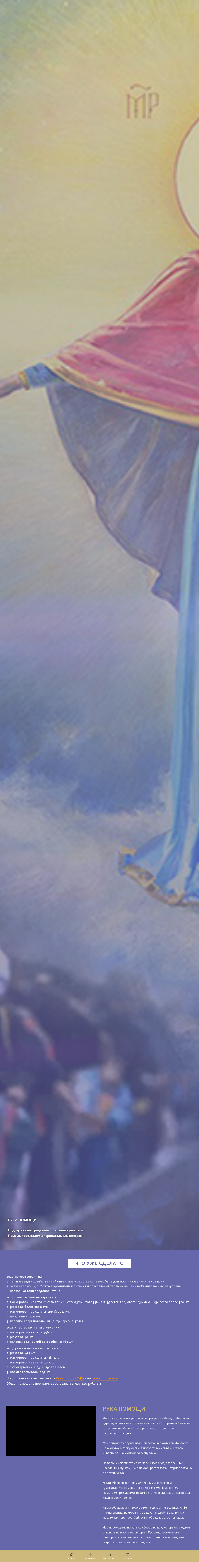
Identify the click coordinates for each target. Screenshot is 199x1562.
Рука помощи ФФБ (70, 1378)
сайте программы (104, 1378)
